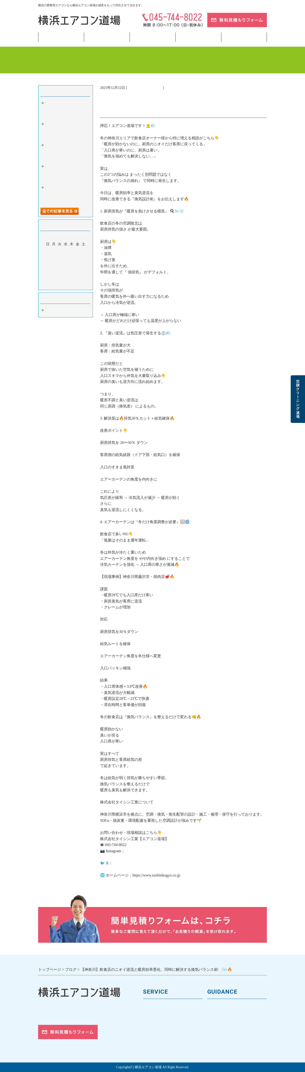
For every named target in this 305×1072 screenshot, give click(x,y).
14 (48, 265)
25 (71, 272)
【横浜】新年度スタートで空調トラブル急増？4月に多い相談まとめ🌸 (66, 151)
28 (48, 279)
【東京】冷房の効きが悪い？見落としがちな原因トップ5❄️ (66, 194)
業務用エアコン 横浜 (145, 88)
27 (83, 272)
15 (54, 265)
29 (54, 279)
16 (59, 265)
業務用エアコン (107, 37)
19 (77, 265)
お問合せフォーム (223, 1046)
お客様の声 (217, 1022)
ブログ (244, 37)
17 (65, 265)
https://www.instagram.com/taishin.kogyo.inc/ (160, 851)
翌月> (74, 285)
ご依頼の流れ (219, 1038)
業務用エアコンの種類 (163, 1006)
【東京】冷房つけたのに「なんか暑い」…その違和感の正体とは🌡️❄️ (66, 109)
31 (65, 279)
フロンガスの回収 (159, 1046)
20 (83, 265)
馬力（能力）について (163, 1014)
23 (59, 272)
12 (77, 258)
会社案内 (215, 1014)
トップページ (61, 37)
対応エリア (217, 1030)
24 (65, 272)
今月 (65, 285)
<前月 (56, 285)
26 (77, 272)
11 (71, 258)
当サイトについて (198, 37)
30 (59, 279)
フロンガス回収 (152, 37)
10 (65, 258)
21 (48, 272)
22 (54, 272)
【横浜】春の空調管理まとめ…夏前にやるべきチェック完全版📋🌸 (66, 173)
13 (83, 258)
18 (71, 265)
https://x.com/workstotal (131, 863)
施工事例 (151, 1030)
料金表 (149, 1022)
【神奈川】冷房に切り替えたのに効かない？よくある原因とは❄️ (66, 130)
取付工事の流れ (157, 1038)
